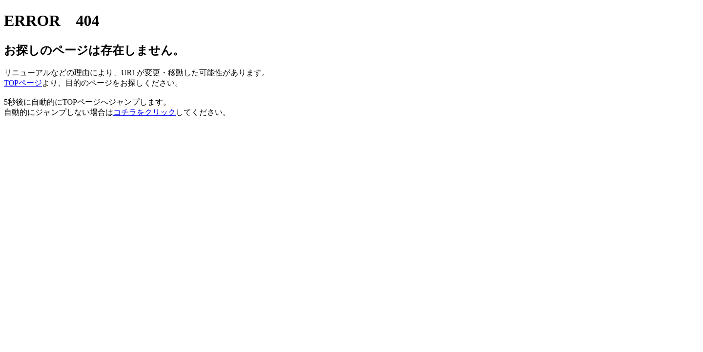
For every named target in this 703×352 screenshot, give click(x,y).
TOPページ (23, 83)
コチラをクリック (144, 112)
